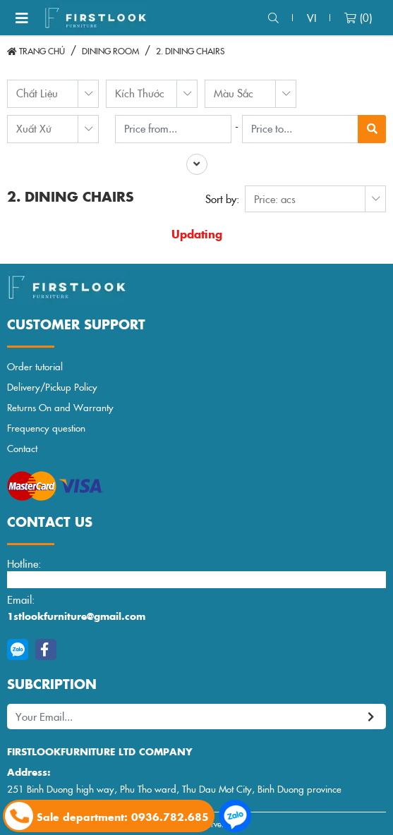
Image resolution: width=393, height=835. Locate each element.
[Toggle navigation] (22, 17)
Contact (22, 448)
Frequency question (46, 427)
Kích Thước (139, 92)
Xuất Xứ (34, 128)
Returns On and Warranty (60, 407)
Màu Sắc (233, 92)
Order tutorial (35, 366)
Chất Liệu (37, 92)
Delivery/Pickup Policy (52, 387)
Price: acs (275, 198)
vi (311, 17)
